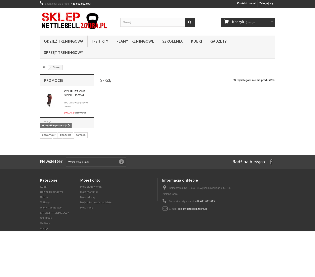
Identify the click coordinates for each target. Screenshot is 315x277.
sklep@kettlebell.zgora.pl (192, 231)
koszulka (65, 152)
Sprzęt (44, 251)
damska (80, 152)
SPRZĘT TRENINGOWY (63, 52)
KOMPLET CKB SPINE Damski (74, 93)
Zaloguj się (266, 3)
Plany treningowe (135, 41)
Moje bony (86, 230)
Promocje (53, 80)
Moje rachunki (89, 215)
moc (57, 158)
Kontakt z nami (246, 3)
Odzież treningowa (63, 41)
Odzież (44, 220)
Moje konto (90, 203)
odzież (46, 158)
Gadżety (218, 41)
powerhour (48, 152)
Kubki (196, 41)
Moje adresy (87, 220)
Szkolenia (172, 41)
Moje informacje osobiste (95, 225)
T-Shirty (100, 41)
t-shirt (68, 158)
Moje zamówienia (90, 209)
